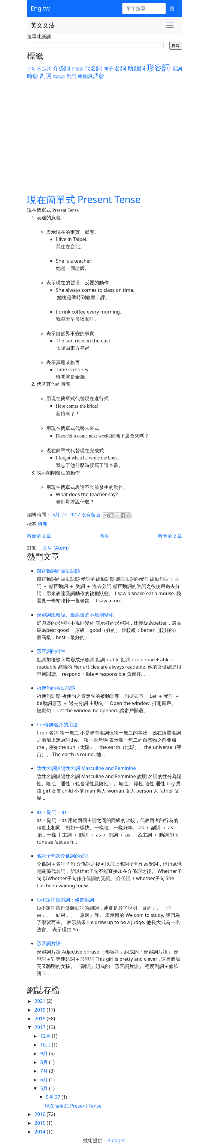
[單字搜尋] (144, 8)
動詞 (71, 76)
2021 (41, 1001)
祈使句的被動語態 (56, 688)
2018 (41, 1018)
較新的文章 (39, 536)
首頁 (104, 536)
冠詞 (177, 68)
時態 (32, 76)
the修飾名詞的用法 (57, 724)
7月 (44, 1071)
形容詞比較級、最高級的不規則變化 (75, 614)
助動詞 (136, 68)
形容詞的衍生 (51, 651)
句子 (108, 68)
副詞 (45, 76)
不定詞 (44, 68)
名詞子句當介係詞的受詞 (63, 855)
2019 (41, 1009)
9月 (44, 1053)
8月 (44, 1062)
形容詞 (158, 67)
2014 (41, 1131)
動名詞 (59, 76)
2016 (41, 1114)
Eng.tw (40, 8)
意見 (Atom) (55, 548)
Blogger (115, 1140)
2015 (41, 1123)
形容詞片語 (49, 943)
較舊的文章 (170, 536)
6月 (44, 1079)
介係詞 (61, 68)
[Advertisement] (104, 136)
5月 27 (54, 1097)
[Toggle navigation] (170, 25)
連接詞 (84, 76)
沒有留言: (92, 514)
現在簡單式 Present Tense (84, 199)
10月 (46, 1044)
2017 (41, 1027)
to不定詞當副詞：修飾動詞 (65, 899)
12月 (46, 1036)
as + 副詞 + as (52, 812)
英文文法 (43, 25)
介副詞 (77, 69)
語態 (98, 76)
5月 (44, 1088)
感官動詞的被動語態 (58, 570)
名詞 (120, 68)
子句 (31, 69)
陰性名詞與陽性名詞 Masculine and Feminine (86, 768)
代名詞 (93, 68)
